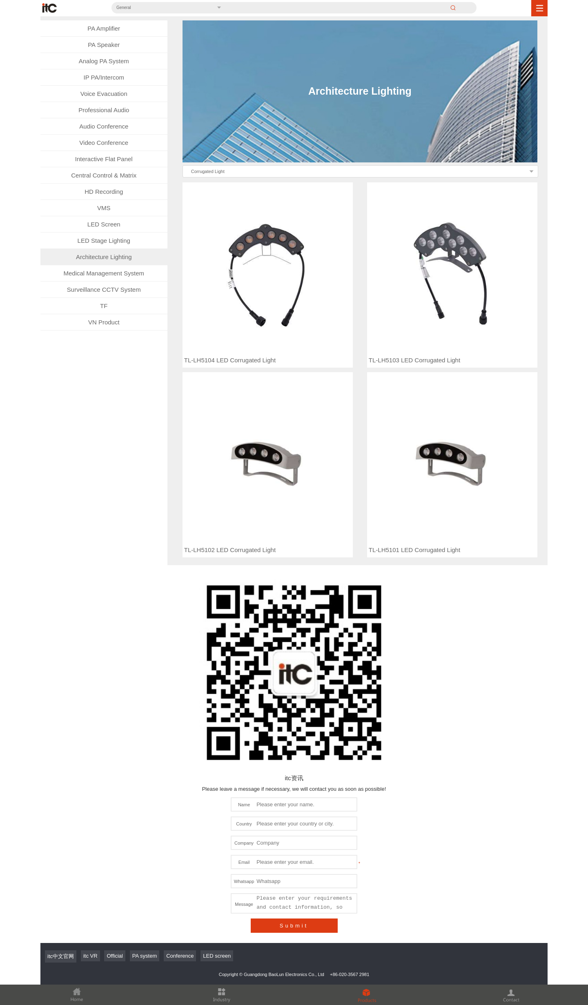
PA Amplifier (103, 28)
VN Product (104, 322)
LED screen (217, 876)
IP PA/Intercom (104, 77)
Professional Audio (103, 109)
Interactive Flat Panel (104, 158)
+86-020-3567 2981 (349, 894)
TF (103, 305)
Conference (180, 876)
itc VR (90, 876)
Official (115, 876)
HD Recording (104, 191)
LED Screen (103, 224)
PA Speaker (104, 44)
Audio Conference (103, 126)
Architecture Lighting (104, 256)
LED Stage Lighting (104, 240)
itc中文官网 (60, 877)
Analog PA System (104, 61)
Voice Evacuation (103, 93)
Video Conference (103, 142)
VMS (104, 207)
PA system (144, 876)
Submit (294, 846)
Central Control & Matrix (103, 175)
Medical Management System (103, 273)
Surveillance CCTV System (104, 289)
